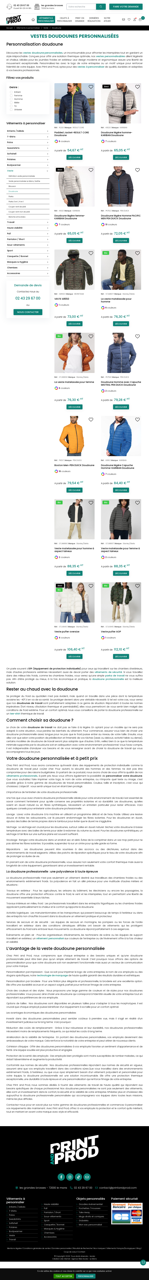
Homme (18, 99)
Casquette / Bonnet (28, 256)
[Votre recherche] (81, 7)
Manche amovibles (17, 217)
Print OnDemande (79, 19)
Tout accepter (63, 1276)
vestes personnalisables (110, 56)
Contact (81, 1252)
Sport (28, 251)
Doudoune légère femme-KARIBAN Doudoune (69, 217)
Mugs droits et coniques (91, 1216)
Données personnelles (62, 1248)
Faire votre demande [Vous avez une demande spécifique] (126, 6)
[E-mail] (87, 1177)
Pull (28, 234)
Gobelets (83, 1220)
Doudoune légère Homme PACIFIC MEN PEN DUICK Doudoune (121, 217)
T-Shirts (28, 137)
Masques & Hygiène (28, 262)
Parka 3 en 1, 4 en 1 (16, 201)
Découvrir (74, 157)
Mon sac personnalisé (90, 1224)
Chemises (28, 268)
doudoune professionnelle (108, 679)
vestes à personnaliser (90, 66)
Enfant (17, 92)
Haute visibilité (28, 228)
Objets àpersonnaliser (64, 19)
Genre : (14, 87)
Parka (11, 196)
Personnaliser (86, 1276)
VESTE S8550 (61, 299)
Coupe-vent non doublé (19, 212)
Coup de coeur (70, 1252)
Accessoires (28, 273)
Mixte (16, 102)
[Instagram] (70, 1177)
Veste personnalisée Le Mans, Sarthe (24, 181)
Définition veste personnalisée (22, 176)
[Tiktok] (78, 1177)
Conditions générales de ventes (37, 1248)
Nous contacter (28, 312)
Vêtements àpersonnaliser (46, 19)
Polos (28, 142)
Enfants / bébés (28, 131)
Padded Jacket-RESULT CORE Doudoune (71, 134)
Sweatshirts (28, 148)
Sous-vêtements (28, 245)
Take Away (84, 1212)
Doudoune (13, 191)
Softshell (28, 154)
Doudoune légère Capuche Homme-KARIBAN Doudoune (117, 467)
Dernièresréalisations (94, 19)
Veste (28, 171)
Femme (18, 95)
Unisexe (18, 109)
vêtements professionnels (21, 776)
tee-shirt (15, 713)
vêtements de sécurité (108, 672)
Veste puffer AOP (111, 631)
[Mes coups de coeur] (129, 19)
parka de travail (115, 675)
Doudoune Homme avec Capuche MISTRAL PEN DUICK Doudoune (121, 383)
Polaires (28, 159)
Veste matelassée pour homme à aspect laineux (74, 550)
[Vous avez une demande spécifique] (123, 19)
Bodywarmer (28, 165)
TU (15, 106)
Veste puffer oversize (66, 631)
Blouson (12, 186)
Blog (139, 1248)
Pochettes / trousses (89, 1208)
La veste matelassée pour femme (74, 382)
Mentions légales (14, 1248)
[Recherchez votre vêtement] (101, 7)
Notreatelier (107, 19)
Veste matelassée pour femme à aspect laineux (120, 550)
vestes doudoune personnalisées (43, 52)
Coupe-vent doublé (17, 206)
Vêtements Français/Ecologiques (121, 1248)
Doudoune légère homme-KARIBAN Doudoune (116, 134)
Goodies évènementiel (91, 1204)
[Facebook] (61, 1177)
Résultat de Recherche (82, 1248)
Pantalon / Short (28, 239)
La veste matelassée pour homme (116, 300)
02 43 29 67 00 (21, 5)
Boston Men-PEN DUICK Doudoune (74, 465)
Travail (28, 222)
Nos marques (99, 1248)
